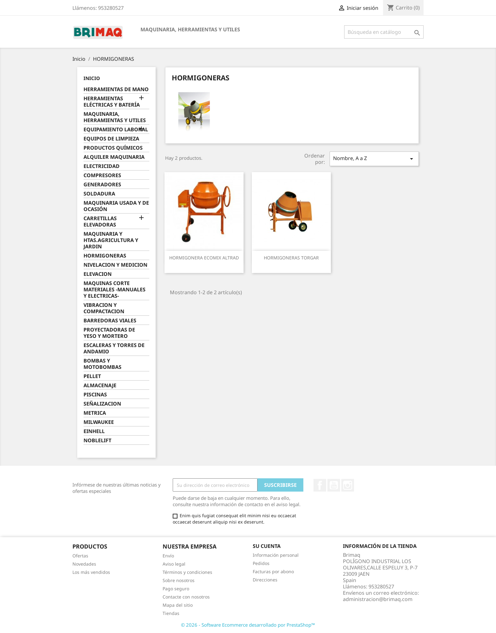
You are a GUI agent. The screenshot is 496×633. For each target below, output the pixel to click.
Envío (168, 556)
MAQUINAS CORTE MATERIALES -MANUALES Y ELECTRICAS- (115, 289)
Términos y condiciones (187, 572)
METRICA (95, 413)
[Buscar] (384, 32)
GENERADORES (102, 184)
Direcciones (265, 580)
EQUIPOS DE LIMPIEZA (111, 138)
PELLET (92, 376)
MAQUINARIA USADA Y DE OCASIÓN (116, 206)
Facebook (319, 485)
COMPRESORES (102, 175)
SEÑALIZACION (102, 403)
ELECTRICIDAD (102, 166)
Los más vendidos (91, 572)
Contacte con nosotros (186, 597)
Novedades (84, 564)
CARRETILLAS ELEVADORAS (100, 221)
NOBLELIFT (97, 440)
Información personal (276, 555)
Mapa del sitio (178, 605)
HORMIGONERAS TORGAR (291, 258)
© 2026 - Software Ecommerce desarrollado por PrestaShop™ (248, 625)
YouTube (333, 485)
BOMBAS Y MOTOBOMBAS (102, 363)
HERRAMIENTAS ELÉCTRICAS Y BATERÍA (112, 101)
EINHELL (94, 431)
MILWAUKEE (99, 422)
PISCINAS (95, 394)
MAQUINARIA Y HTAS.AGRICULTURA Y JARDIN (111, 240)
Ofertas (80, 556)
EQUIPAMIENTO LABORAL (116, 129)
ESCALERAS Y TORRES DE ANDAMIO (114, 348)
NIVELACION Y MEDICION (115, 265)
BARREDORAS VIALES (110, 320)
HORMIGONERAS (105, 255)
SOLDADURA (99, 193)
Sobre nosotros (179, 580)
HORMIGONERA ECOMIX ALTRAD (204, 258)
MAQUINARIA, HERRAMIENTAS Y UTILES (190, 29)
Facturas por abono (273, 571)
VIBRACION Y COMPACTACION (104, 308)
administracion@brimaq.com (377, 599)
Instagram (347, 485)
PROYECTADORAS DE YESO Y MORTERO (109, 332)
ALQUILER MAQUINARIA (114, 157)
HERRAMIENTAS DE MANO (116, 89)
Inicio (92, 78)
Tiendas (171, 613)
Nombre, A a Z (374, 159)
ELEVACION (98, 274)
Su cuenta (267, 546)
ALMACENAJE (100, 385)
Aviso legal (174, 564)
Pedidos (261, 563)
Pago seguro (176, 589)
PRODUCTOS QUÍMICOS (113, 148)
